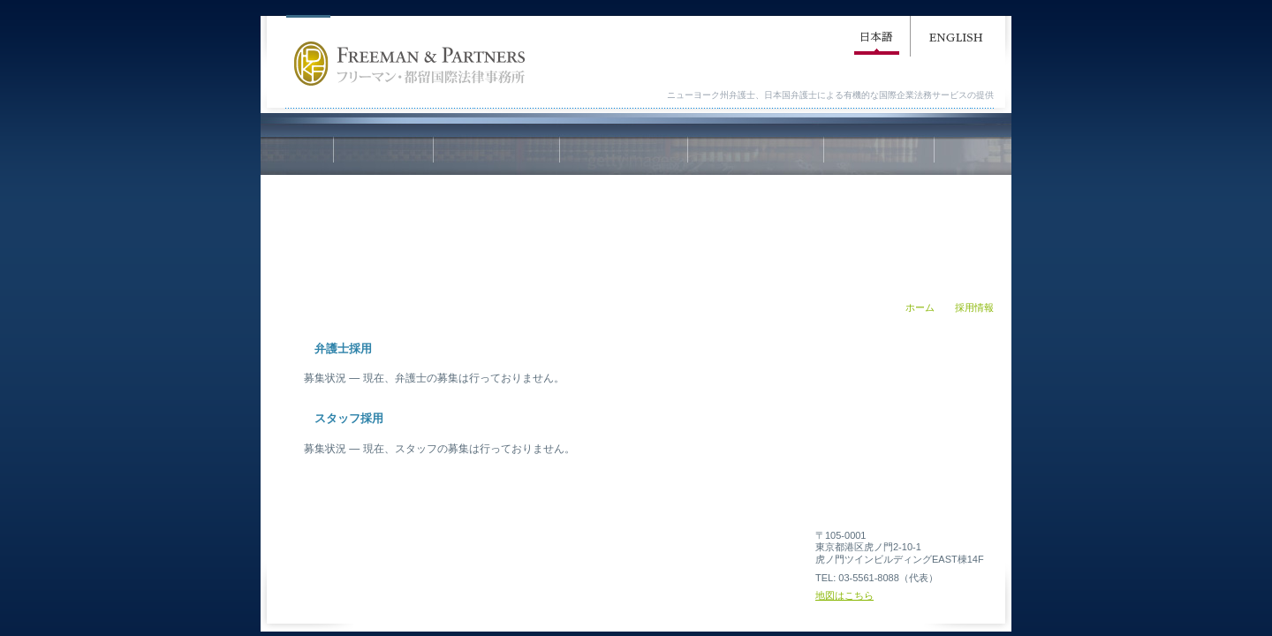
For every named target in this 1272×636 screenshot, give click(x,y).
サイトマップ (480, 549)
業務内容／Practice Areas (623, 156)
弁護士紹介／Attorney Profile (755, 156)
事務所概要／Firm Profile (496, 156)
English (955, 40)
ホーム (920, 307)
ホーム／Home (383, 156)
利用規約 (565, 549)
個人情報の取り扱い (746, 549)
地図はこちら (844, 595)
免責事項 (646, 549)
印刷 (736, 323)
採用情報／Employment (879, 156)
